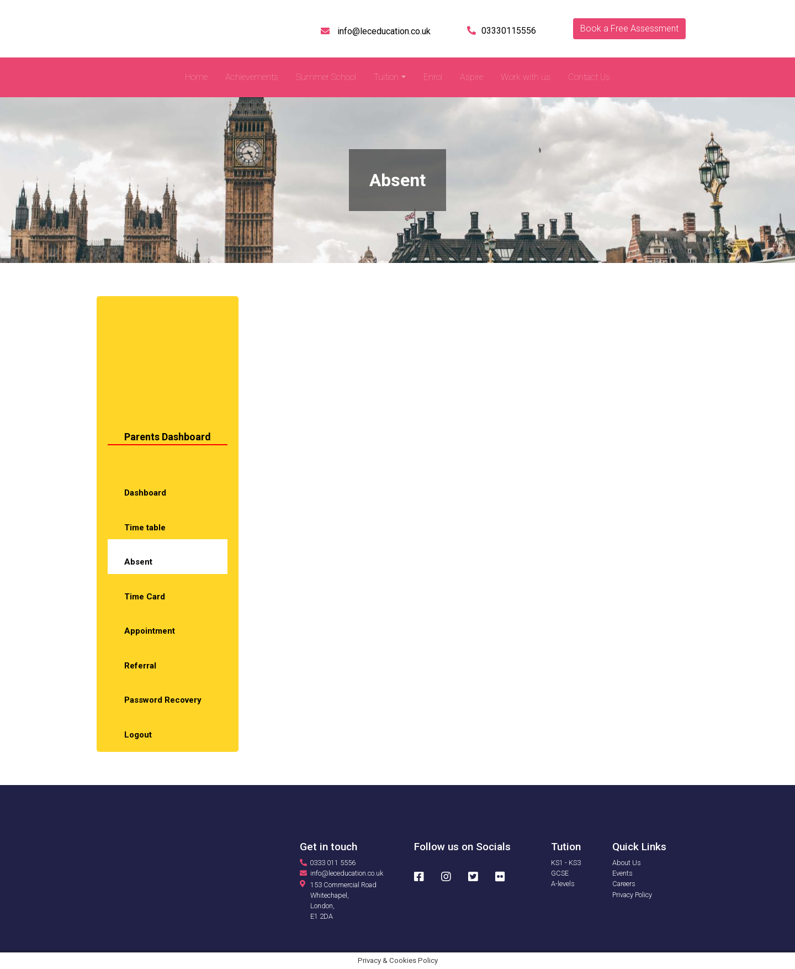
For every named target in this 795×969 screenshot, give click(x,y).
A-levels (563, 884)
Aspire (471, 77)
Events (622, 873)
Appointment (149, 631)
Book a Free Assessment (629, 28)
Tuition (386, 77)
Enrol (432, 77)
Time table (145, 528)
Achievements (251, 77)
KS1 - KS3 (566, 863)
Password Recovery (163, 700)
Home (196, 77)
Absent (138, 562)
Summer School (326, 77)
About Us (626, 863)
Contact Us (589, 77)
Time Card (144, 597)
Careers (623, 884)
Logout (138, 735)
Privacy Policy (632, 895)
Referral (140, 666)
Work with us (525, 77)
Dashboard (145, 493)
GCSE (560, 873)
